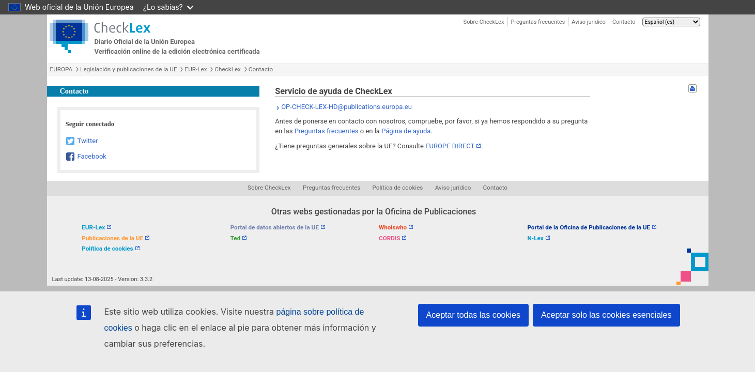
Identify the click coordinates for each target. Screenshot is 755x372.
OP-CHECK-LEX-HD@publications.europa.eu (346, 107)
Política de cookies (398, 187)
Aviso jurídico (589, 22)
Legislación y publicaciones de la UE (128, 69)
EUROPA (61, 69)
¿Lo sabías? (168, 7)
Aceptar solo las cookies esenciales (606, 315)
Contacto (624, 22)
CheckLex (227, 69)
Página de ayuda (405, 131)
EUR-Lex (195, 69)
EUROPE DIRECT (449, 146)
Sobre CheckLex (484, 22)
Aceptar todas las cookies (473, 315)
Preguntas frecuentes (538, 22)
